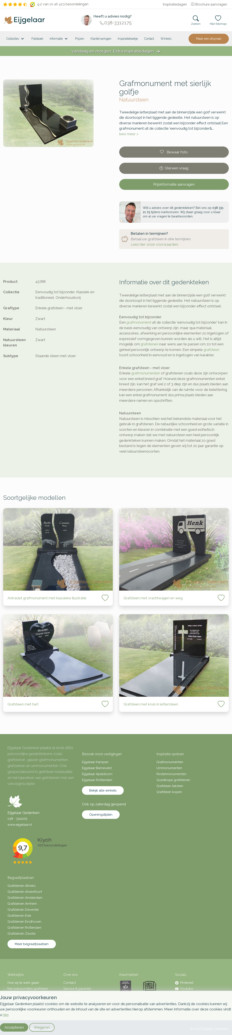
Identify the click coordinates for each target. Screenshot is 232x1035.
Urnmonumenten (169, 768)
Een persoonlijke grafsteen (27, 989)
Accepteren (14, 1027)
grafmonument (138, 322)
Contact (149, 38)
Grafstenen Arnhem (22, 904)
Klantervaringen (101, 38)
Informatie (59, 38)
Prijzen (79, 38)
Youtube (184, 989)
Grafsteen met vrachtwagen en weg (153, 598)
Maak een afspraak (208, 38)
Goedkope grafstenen (173, 780)
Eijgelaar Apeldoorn (97, 774)
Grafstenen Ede (19, 916)
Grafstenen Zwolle (21, 933)
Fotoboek (37, 38)
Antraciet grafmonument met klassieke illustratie (46, 598)
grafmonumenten (145, 373)
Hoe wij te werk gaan (23, 983)
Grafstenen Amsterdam (24, 898)
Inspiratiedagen (175, 4)
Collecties (15, 38)
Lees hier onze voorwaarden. (155, 244)
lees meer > (128, 134)
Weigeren (42, 1027)
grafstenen (149, 344)
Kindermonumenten (171, 774)
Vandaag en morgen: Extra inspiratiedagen (116, 51)
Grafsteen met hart (23, 704)
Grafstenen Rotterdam (24, 927)
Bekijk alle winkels (102, 790)
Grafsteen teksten (169, 786)
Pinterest (184, 983)
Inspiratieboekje (128, 38)
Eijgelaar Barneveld (97, 768)
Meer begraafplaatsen (32, 944)
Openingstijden (100, 815)
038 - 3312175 (17, 819)
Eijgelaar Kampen (95, 762)
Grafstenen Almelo (21, 886)
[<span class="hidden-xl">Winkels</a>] (166, 38)
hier (5, 1015)
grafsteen (211, 349)
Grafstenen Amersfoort (24, 892)
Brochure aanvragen (209, 4)
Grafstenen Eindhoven (24, 922)
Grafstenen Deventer (23, 910)
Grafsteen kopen (169, 792)
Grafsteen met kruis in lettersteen (150, 704)
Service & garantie (77, 989)
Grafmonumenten (169, 762)
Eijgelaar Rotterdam (97, 780)
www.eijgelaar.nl (19, 825)
